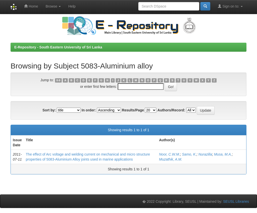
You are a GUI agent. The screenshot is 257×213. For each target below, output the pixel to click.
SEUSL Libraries (236, 201)
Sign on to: (230, 6)
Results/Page (133, 110)
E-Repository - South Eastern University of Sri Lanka (58, 47)
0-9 (58, 80)
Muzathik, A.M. (170, 159)
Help (72, 6)
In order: (89, 110)
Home (31, 6)
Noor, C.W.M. (169, 154)
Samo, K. (189, 154)
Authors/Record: (171, 110)
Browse (53, 6)
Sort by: (49, 110)
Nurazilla (205, 154)
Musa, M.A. (223, 154)
